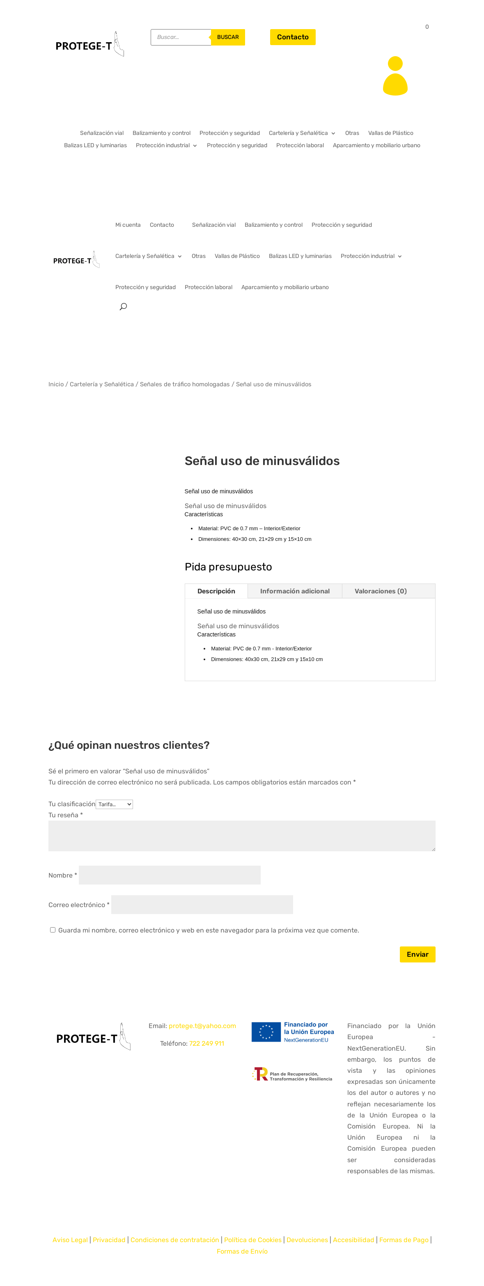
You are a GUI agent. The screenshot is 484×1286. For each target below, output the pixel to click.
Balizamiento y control (161, 133)
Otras (352, 133)
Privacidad (109, 1240)
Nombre (62, 875)
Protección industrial (163, 146)
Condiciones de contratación (175, 1240)
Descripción (216, 591)
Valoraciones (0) (381, 591)
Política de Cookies (253, 1240)
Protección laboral (300, 146)
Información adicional (295, 591)
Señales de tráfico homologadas (185, 384)
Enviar (418, 954)
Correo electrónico (79, 905)
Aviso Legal (70, 1240)
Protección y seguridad (230, 133)
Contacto (293, 37)
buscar (228, 37)
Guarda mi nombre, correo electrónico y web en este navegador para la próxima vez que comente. (208, 930)
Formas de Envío (242, 1251)
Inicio (56, 384)
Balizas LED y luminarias (95, 146)
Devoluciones (307, 1240)
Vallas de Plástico (390, 133)
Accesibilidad (353, 1240)
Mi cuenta (128, 224)
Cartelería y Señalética (298, 133)
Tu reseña (65, 815)
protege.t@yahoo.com (202, 1026)
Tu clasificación (72, 804)
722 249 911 (206, 1043)
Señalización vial (102, 133)
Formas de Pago (404, 1240)
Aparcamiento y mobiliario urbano (376, 146)
